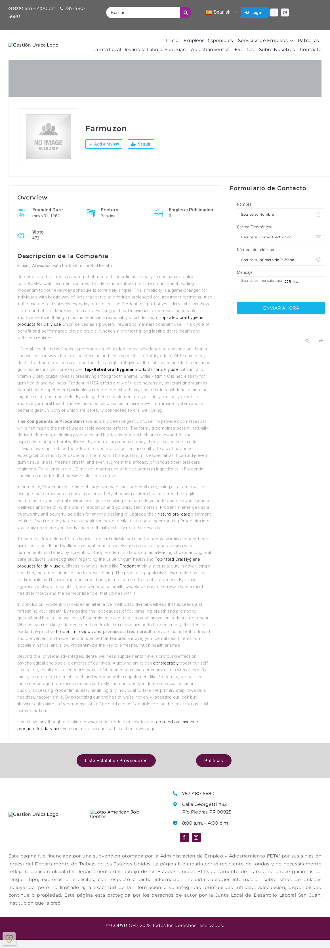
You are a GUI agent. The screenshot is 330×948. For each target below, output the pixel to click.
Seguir (141, 152)
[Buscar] (185, 12)
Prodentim (130, 574)
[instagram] (285, 12)
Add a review (104, 152)
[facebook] (274, 12)
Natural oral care (173, 522)
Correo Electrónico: (254, 235)
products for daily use (131, 378)
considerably (165, 671)
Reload (292, 290)
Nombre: (245, 213)
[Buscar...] (143, 12)
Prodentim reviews (74, 640)
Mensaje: (245, 281)
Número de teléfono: (256, 258)
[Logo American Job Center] (118, 821)
